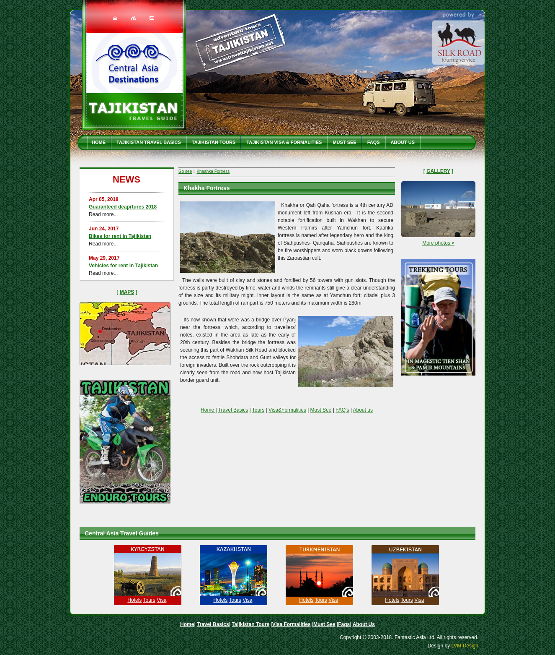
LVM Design (465, 646)
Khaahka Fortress (213, 171)
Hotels (134, 600)
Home (99, 142)
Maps (127, 292)
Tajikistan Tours (214, 142)
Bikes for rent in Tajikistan (120, 236)
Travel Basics (233, 410)
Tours (258, 410)
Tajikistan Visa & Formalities (284, 142)
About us (363, 410)
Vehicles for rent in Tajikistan (123, 266)
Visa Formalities (291, 624)
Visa (161, 600)
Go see (185, 171)
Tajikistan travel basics (148, 142)
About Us (403, 142)
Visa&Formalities (287, 410)
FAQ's (342, 410)
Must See (344, 142)
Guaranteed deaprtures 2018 (123, 207)
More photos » (438, 243)
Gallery (438, 171)
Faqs (373, 142)
